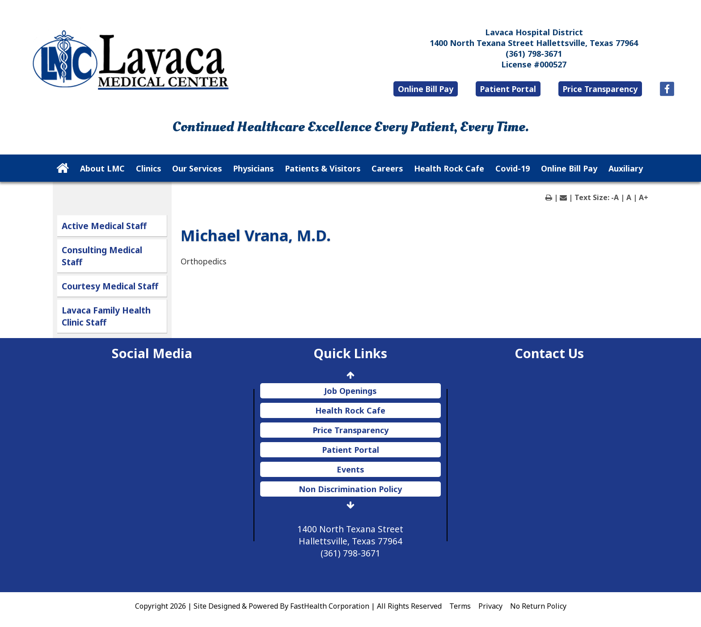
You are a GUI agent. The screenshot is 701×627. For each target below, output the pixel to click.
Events (350, 469)
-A (615, 197)
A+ (643, 197)
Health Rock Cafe (449, 168)
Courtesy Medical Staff (110, 286)
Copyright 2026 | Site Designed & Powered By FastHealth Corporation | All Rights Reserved (288, 606)
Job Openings (350, 390)
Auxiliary (625, 168)
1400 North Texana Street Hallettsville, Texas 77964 (534, 43)
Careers (387, 168)
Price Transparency (600, 89)
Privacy (490, 606)
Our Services (197, 168)
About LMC (102, 168)
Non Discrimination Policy (350, 489)
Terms (460, 606)
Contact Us (549, 353)
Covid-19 (512, 168)
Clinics (148, 168)
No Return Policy (538, 606)
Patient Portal (508, 89)
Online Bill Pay (425, 89)
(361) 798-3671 (534, 53)
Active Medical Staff (104, 226)
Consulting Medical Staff (102, 256)
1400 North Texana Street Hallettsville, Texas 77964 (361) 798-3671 (350, 541)
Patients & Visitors (322, 168)
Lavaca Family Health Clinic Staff (106, 316)
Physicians (253, 168)
